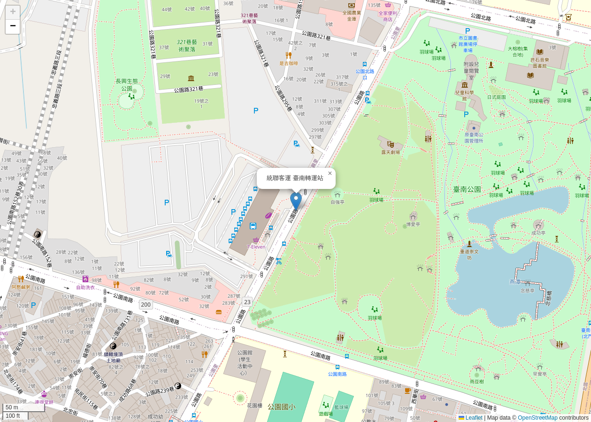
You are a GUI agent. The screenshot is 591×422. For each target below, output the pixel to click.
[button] (296, 201)
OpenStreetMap (538, 417)
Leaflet (471, 417)
